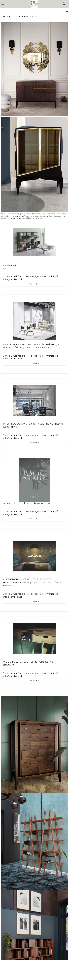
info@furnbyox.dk (35, 218)
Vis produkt (34, 284)
